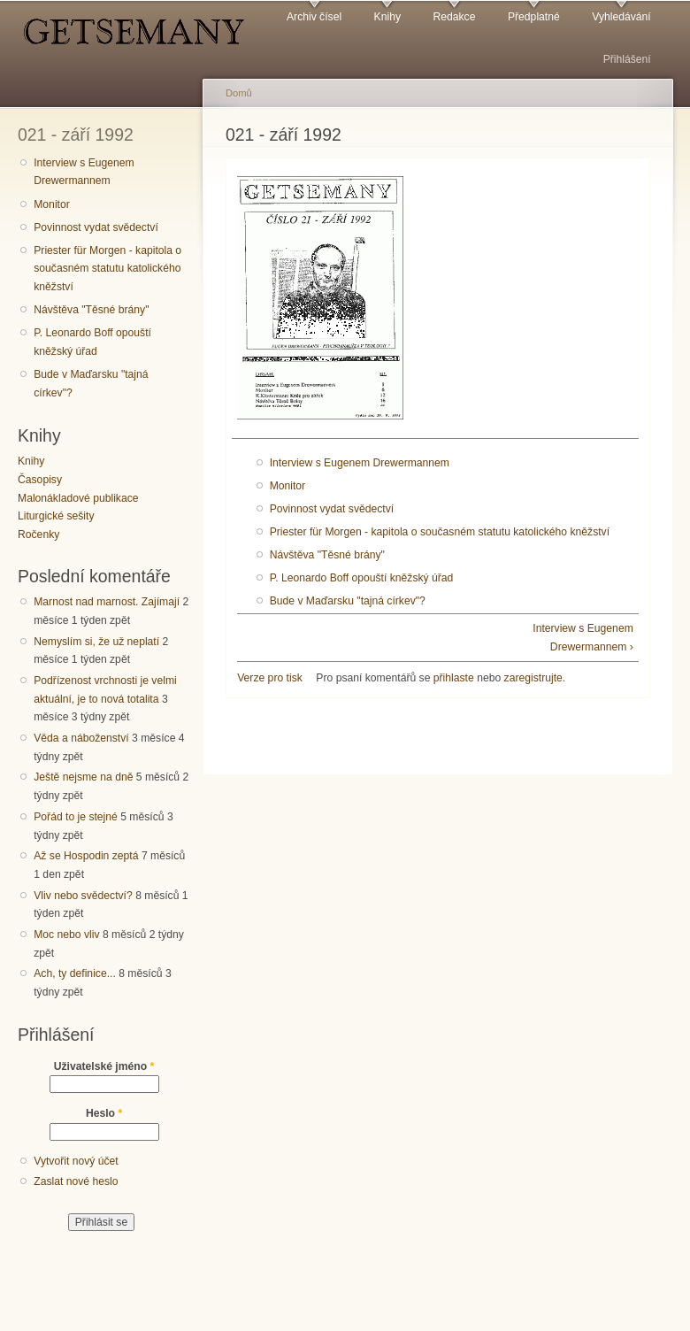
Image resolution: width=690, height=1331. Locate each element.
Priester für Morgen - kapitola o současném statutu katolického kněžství (107, 268)
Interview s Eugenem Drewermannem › (583, 637)
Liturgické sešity (56, 516)
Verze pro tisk (270, 678)
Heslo (104, 1113)
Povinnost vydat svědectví (96, 227)
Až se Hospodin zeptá (86, 856)
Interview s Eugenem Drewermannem (84, 172)
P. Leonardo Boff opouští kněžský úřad (92, 342)
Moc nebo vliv (66, 934)
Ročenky (38, 534)
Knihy (387, 17)
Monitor (52, 204)
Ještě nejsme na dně (83, 777)
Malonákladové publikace (78, 498)
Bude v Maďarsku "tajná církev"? (91, 383)
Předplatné (534, 17)
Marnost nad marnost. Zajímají (107, 602)
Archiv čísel (314, 17)
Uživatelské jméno (104, 1066)
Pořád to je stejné (76, 817)
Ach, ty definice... (75, 973)
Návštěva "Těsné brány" (91, 310)
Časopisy (40, 479)
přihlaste (453, 678)
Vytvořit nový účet (76, 1161)
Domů (239, 93)
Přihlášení (627, 59)
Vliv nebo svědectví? (83, 895)
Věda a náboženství (81, 738)
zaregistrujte (533, 678)
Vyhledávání (621, 17)
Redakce (454, 17)
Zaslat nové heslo (76, 1181)
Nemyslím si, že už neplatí (96, 641)
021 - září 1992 (76, 134)
